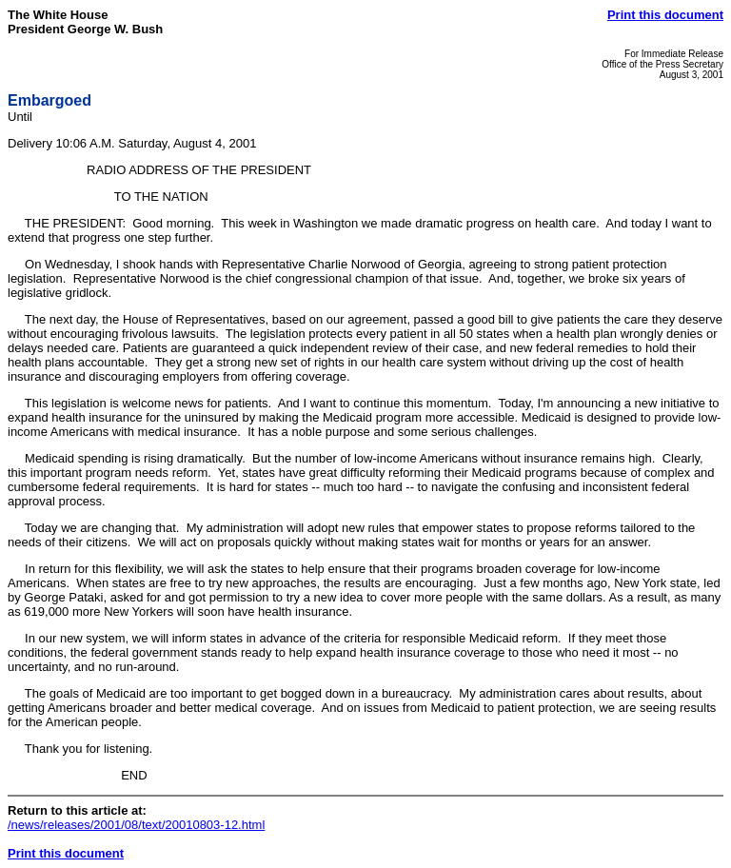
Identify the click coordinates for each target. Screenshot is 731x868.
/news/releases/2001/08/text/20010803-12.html (136, 825)
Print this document (665, 15)
